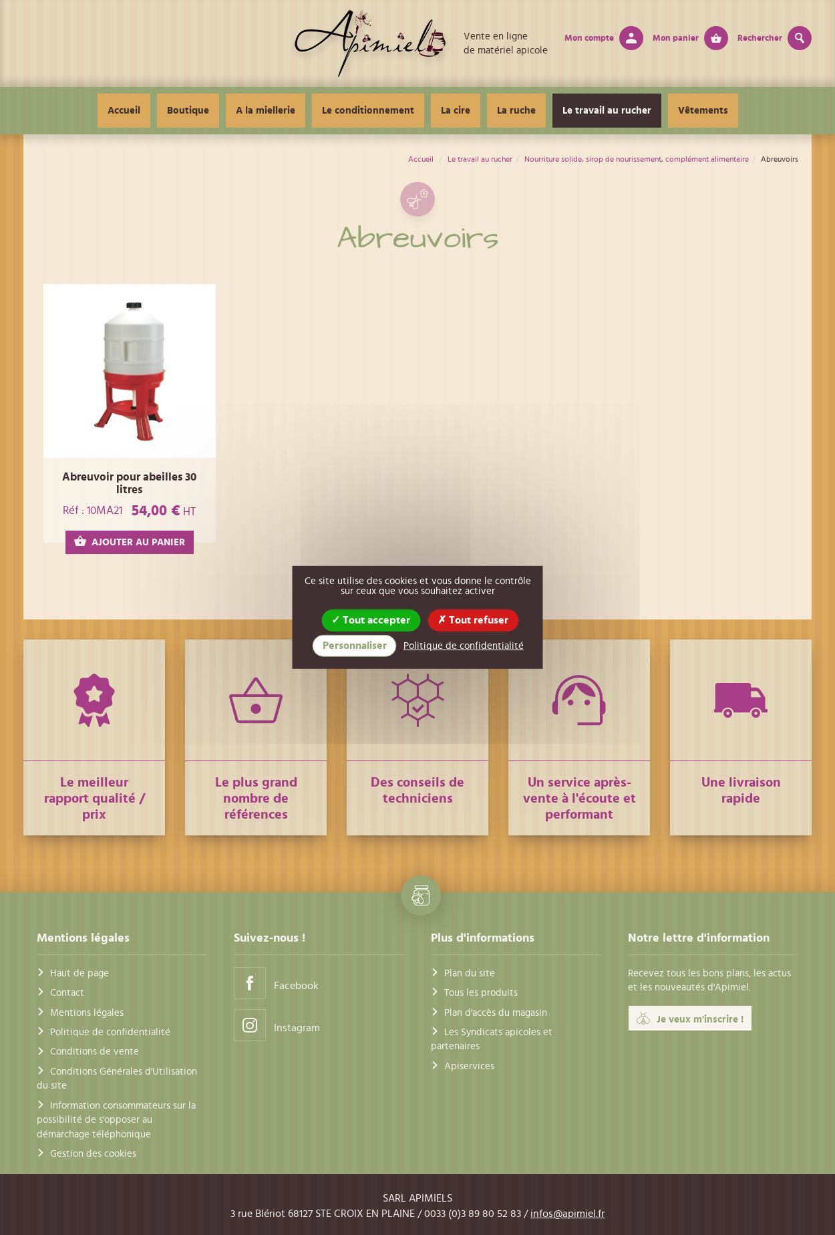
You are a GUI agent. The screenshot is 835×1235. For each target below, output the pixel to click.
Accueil (124, 111)
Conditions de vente (94, 1052)
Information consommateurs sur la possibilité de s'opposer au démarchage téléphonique (116, 1120)
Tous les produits (481, 993)
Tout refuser (473, 620)
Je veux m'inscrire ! (690, 1018)
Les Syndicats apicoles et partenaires (491, 1039)
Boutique (188, 111)
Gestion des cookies (93, 1154)
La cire (455, 111)
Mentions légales (87, 1013)
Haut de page (79, 973)
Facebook (276, 982)
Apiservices (469, 1066)
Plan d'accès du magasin (495, 1013)
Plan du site (469, 973)
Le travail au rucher (606, 111)
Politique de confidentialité (110, 1032)
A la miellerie (265, 111)
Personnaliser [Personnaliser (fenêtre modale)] (355, 645)
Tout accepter (370, 620)
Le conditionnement (368, 111)
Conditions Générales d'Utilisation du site (117, 1079)
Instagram (277, 1025)
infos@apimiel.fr (567, 1213)
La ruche (516, 111)
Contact (67, 993)
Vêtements (703, 111)
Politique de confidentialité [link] (463, 646)
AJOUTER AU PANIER (129, 541)
